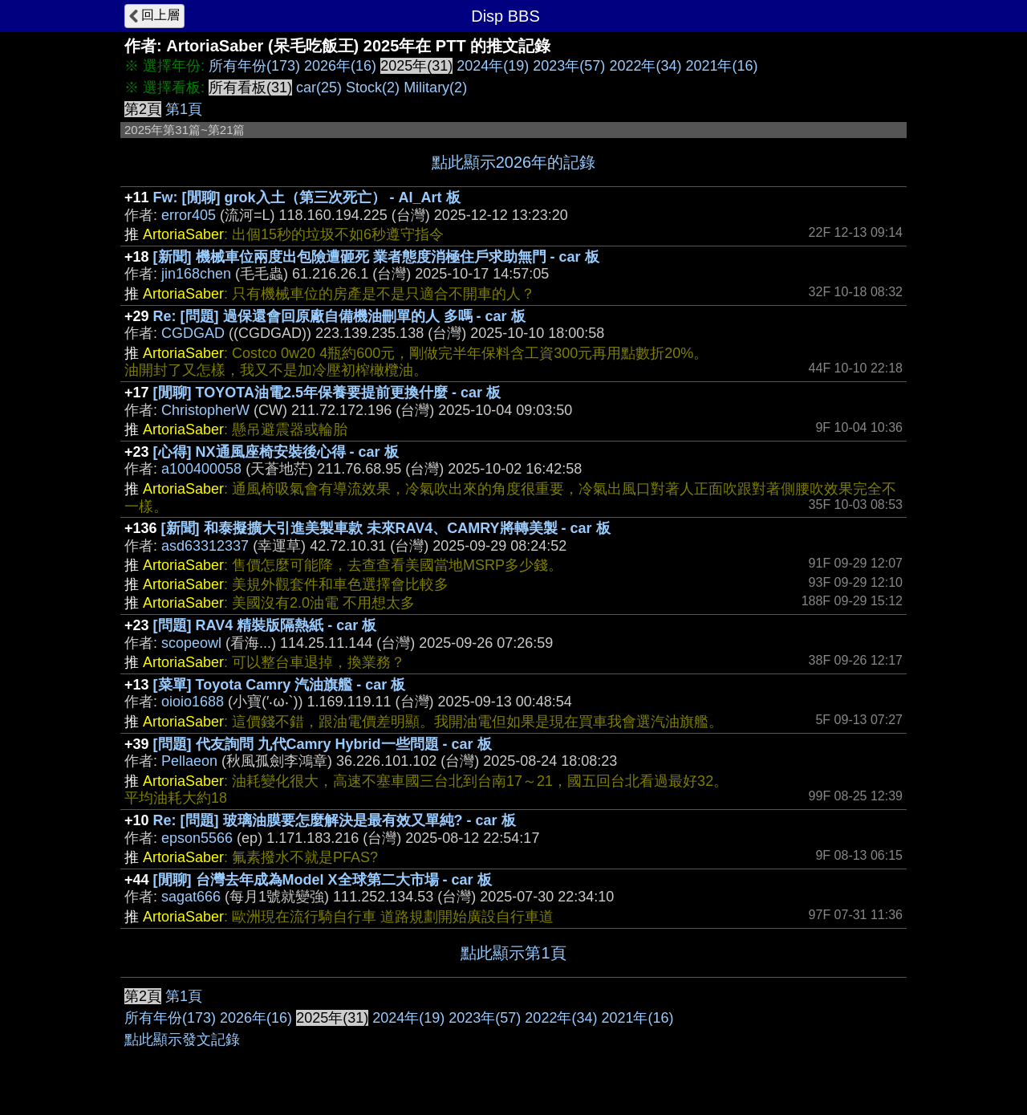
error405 (188, 215)
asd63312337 (205, 546)
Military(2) (435, 87)
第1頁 (183, 109)
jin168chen (196, 274)
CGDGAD (193, 333)
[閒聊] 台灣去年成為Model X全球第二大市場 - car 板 (322, 880)
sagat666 (191, 897)
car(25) (319, 87)
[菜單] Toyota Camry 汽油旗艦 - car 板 (279, 685)
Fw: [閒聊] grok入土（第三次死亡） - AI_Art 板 (307, 197)
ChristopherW (205, 410)
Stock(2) (373, 87)
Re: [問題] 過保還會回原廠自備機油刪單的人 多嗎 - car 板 (339, 316)
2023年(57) (569, 66)
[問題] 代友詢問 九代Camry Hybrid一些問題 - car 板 (322, 744)
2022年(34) (645, 66)
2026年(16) (340, 66)
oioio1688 (192, 702)
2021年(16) (721, 66)
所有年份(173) (254, 66)
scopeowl (191, 643)
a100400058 (201, 469)
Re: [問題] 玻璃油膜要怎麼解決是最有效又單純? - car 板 (334, 820)
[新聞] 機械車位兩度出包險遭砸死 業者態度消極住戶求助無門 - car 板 (376, 257)
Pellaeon (189, 761)
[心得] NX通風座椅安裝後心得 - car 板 (276, 452)
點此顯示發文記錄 (182, 1040)
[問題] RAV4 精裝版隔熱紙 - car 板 (265, 625)
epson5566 (197, 838)
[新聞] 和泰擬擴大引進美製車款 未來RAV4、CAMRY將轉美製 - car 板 (386, 528)
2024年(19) (493, 66)
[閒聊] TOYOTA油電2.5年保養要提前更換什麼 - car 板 (327, 393)
